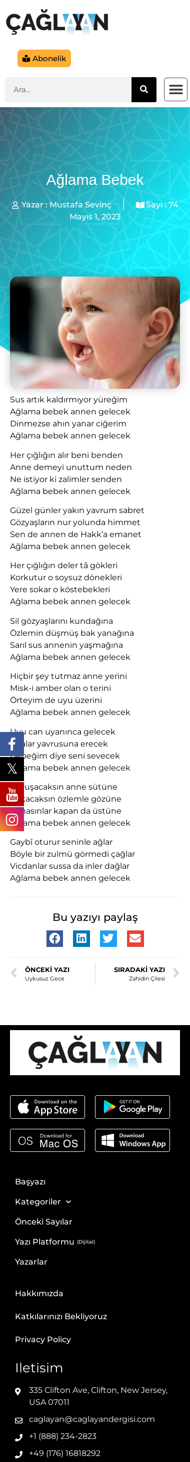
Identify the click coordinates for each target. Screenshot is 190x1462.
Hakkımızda (39, 1293)
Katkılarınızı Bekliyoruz (61, 1316)
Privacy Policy (43, 1339)
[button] (176, 89)
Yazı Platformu (44, 1242)
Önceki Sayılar (43, 1222)
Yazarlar (31, 1262)
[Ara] (144, 89)
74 (173, 204)
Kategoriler (43, 1201)
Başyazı (30, 1181)
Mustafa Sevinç (81, 204)
